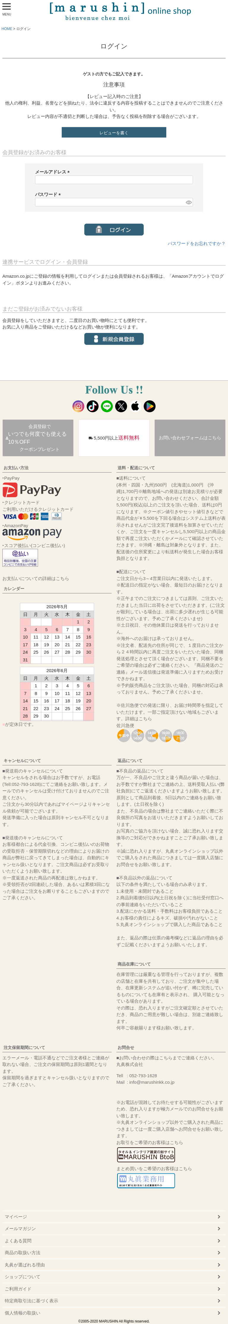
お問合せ (126, 1047)
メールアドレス (53, 171)
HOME (6, 29)
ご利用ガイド (18, 1288)
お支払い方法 (16, 467)
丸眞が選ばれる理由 (25, 1264)
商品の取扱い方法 (22, 1252)
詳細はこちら (138, 718)
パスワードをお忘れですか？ (197, 243)
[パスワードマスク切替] (188, 202)
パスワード (49, 194)
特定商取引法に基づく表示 (31, 1300)
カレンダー (14, 588)
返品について (130, 760)
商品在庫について (134, 964)
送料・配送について (136, 467)
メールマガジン (20, 1228)
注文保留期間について (24, 1047)
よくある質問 (18, 1240)
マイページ (16, 1216)
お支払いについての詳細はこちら (35, 578)
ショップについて (22, 1276)
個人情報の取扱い (22, 1312)
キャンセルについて (22, 760)
